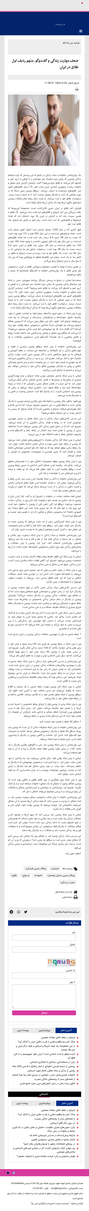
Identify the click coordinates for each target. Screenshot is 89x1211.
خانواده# (38, 875)
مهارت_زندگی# (67, 882)
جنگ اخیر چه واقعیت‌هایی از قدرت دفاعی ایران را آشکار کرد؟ (46, 1042)
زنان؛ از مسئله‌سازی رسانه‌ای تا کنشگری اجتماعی (52, 1062)
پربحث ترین (23, 1030)
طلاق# (14, 875)
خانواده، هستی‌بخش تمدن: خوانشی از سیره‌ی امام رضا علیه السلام (43, 1075)
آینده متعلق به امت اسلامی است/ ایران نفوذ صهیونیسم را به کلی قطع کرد (44, 1056)
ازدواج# (25, 875)
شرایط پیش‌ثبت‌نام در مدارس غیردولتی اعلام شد (52, 1135)
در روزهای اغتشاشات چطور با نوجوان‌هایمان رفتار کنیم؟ (49, 1144)
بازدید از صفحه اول (63, 891)
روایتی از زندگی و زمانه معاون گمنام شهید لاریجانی (51, 1071)
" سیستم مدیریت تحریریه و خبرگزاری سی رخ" (50, 1203)
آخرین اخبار (66, 1030)
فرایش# (55, 868)
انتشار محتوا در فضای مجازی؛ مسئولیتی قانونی (53, 1140)
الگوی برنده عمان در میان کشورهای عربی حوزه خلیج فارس (47, 1084)
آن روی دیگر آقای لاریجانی (62, 1123)
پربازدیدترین (44, 1030)
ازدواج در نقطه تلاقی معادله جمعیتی (58, 1038)
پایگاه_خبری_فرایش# (36, 868)
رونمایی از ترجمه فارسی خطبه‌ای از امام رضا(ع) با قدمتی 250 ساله (43, 1066)
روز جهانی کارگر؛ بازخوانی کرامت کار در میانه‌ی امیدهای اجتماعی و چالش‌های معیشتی (44, 1150)
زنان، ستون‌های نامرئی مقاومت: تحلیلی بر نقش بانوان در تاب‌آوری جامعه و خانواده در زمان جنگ (43, 1129)
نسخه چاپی (67, 897)
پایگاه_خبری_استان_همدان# (61, 875)
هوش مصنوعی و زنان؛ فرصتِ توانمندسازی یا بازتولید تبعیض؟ (46, 1156)
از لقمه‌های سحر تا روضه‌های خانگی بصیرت (54, 1079)
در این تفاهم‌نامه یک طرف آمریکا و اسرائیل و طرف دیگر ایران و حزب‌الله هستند (45, 1048)
